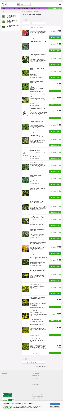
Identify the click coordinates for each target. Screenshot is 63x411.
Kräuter (9, 8)
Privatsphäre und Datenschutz (8, 383)
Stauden (3, 8)
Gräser (14, 8)
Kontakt (4, 377)
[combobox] (31, 20)
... (39, 23)
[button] (48, 1)
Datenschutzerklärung (7, 408)
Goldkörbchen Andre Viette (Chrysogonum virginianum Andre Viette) (37, 340)
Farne (19, 8)
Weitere (39, 8)
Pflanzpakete (25, 8)
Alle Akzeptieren (54, 403)
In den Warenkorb (55, 37)
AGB (3, 381)
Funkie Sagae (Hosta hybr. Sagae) (37, 162)
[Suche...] (18, 4)
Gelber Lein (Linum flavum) (36, 284)
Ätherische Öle (52, 8)
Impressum (5, 375)
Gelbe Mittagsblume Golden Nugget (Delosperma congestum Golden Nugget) (38, 244)
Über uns (59, 8)
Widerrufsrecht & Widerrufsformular (9, 379)
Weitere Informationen (54, 406)
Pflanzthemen (33, 8)
